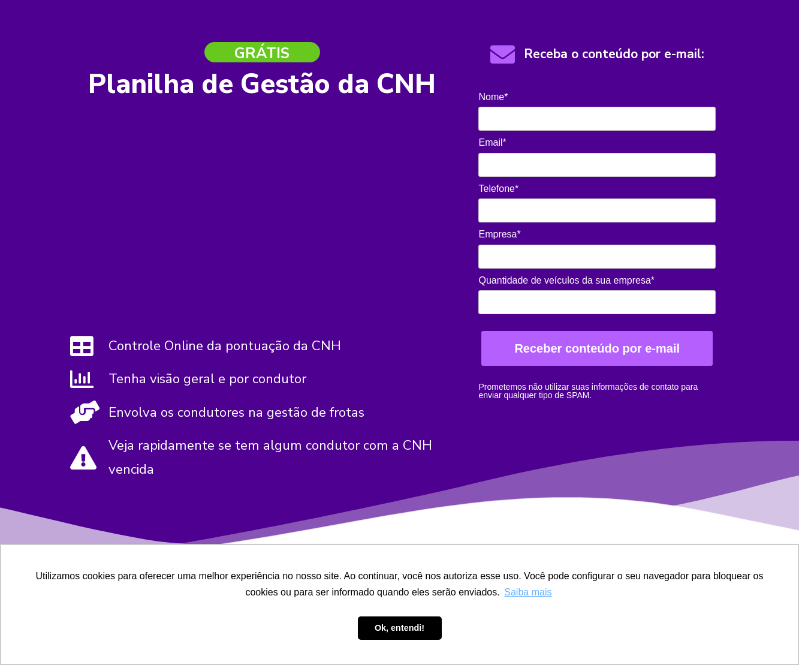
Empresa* (499, 234)
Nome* (493, 97)
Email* (492, 142)
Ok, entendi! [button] (399, 628)
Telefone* (498, 188)
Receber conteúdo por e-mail (597, 348)
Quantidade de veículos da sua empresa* (566, 280)
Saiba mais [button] (527, 592)
